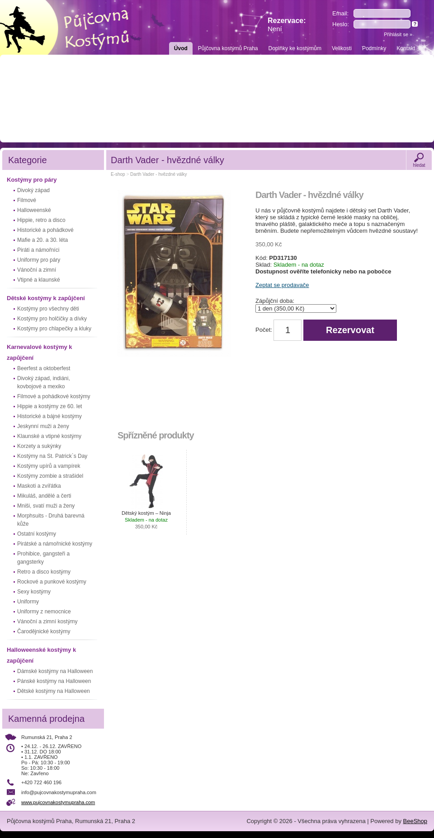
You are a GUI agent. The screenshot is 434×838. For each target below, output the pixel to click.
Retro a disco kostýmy (44, 572)
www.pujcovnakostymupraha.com (58, 802)
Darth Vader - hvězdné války (158, 174)
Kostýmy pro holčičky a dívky (52, 318)
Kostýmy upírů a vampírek (48, 466)
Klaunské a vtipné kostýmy (49, 436)
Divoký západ (33, 190)
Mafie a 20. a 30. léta (42, 240)
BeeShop (415, 821)
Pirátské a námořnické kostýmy (54, 544)
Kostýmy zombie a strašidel (50, 476)
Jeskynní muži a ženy (43, 426)
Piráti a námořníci (38, 250)
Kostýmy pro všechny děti (48, 309)
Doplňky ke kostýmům (295, 48)
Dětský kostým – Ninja (146, 519)
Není (275, 29)
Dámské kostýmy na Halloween (55, 671)
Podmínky (374, 48)
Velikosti (342, 48)
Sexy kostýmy (34, 591)
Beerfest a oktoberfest (43, 368)
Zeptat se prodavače (282, 285)
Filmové (26, 200)
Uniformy (28, 601)
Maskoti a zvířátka (39, 486)
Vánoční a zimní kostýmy (47, 621)
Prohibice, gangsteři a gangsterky (43, 558)
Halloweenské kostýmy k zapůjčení (41, 655)
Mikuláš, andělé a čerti (44, 496)
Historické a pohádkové (45, 230)
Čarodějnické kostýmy (43, 631)
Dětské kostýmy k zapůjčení (46, 298)
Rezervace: (287, 25)
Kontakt (405, 48)
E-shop (118, 174)
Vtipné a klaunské (38, 280)
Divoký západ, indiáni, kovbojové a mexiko (43, 382)
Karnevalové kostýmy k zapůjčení (39, 352)
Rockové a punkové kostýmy (51, 582)
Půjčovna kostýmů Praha (228, 48)
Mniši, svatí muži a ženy (46, 506)
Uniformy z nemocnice (44, 611)
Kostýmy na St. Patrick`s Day (52, 456)
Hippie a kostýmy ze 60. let (49, 406)
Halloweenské (34, 210)
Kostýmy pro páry (32, 179)
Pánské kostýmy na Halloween (54, 681)
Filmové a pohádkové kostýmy (53, 396)
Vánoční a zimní (36, 270)
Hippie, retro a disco (41, 220)
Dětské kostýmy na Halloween (53, 691)
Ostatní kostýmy (36, 534)
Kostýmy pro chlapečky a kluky (54, 328)
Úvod (181, 48)
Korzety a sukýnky (39, 446)
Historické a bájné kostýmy (49, 416)
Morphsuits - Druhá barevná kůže (51, 520)
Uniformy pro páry (38, 260)
